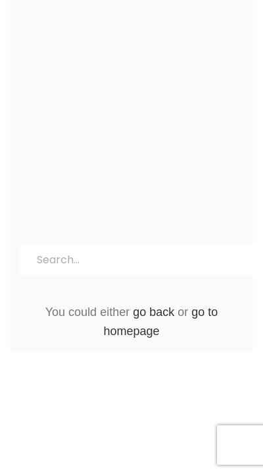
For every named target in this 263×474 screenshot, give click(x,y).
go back (153, 312)
